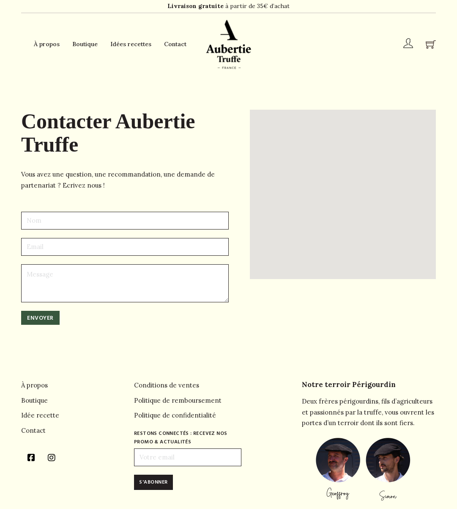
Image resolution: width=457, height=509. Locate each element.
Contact (175, 44)
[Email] (125, 247)
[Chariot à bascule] (431, 44)
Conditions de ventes (166, 385)
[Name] (125, 221)
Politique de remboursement (178, 400)
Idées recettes (130, 44)
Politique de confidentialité (175, 415)
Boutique (85, 44)
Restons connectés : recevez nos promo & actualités (180, 437)
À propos (47, 44)
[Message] (125, 283)
